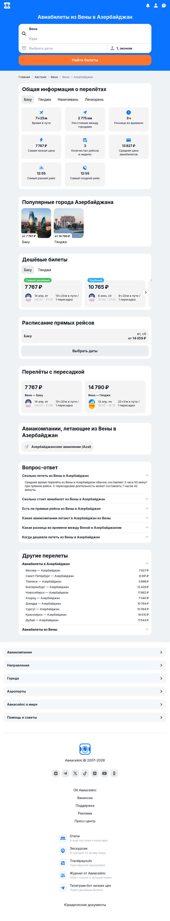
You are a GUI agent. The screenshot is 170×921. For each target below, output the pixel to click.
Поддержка (85, 805)
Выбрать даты (85, 350)
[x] (75, 773)
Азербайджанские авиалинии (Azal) (57, 446)
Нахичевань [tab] (68, 99)
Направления (85, 665)
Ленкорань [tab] (94, 99)
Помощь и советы (85, 717)
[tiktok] (85, 773)
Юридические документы (85, 905)
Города (85, 678)
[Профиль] (155, 5)
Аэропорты (85, 691)
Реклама (85, 813)
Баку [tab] (28, 99)
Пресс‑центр (85, 821)
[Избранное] (148, 5)
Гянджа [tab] (44, 99)
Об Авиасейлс (85, 790)
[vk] (55, 773)
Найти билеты (85, 60)
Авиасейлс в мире (85, 704)
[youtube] (104, 773)
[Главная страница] (7, 5)
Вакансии (85, 798)
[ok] (114, 773)
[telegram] (65, 773)
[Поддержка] (163, 5)
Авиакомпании (85, 652)
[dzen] (94, 773)
